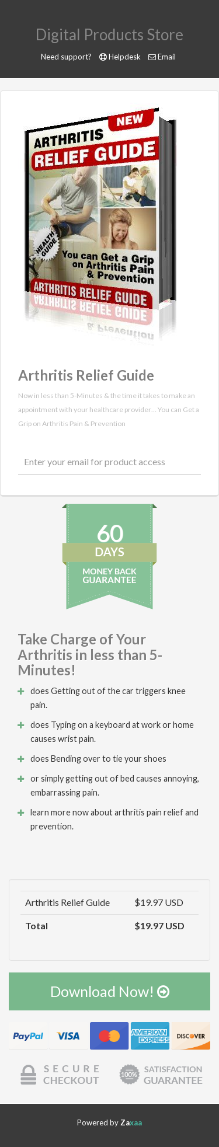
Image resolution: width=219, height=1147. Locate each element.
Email (167, 56)
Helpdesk (125, 56)
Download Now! (109, 991)
